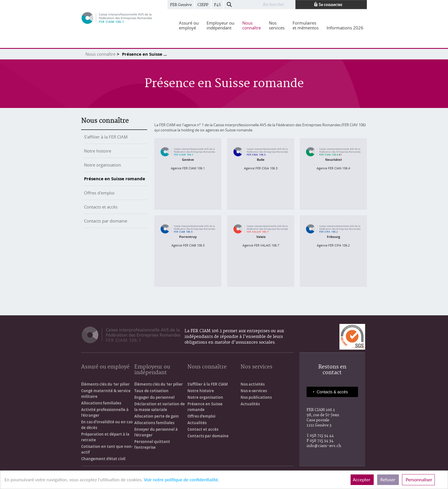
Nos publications (256, 397)
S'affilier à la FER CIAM (106, 137)
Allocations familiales (101, 403)
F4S (217, 5)
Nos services (256, 367)
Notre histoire (97, 151)
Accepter (362, 480)
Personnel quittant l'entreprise (152, 444)
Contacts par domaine (105, 221)
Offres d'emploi (99, 193)
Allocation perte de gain (156, 416)
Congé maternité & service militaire (106, 393)
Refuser (388, 480)
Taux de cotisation (151, 390)
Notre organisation (102, 165)
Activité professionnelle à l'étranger (105, 412)
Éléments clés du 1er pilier (105, 384)
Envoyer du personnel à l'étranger (156, 432)
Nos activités (253, 384)
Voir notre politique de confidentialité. (181, 480)
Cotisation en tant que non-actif (107, 449)
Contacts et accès (100, 207)
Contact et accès (202, 429)
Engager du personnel (154, 397)
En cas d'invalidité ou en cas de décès (107, 424)
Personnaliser (418, 480)
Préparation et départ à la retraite (105, 437)
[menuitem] (189, 25)
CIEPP (202, 5)
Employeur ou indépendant (152, 370)
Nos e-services (254, 390)
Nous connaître (100, 54)
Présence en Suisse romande (114, 179)
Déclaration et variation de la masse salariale (159, 406)
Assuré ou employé (105, 367)
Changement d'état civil (103, 458)
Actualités (197, 422)
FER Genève (181, 5)
